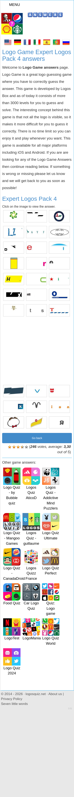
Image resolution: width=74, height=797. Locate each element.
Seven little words (14, 704)
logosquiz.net (36, 694)
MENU (12, 4)
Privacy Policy (11, 699)
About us (55, 694)
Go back (37, 438)
